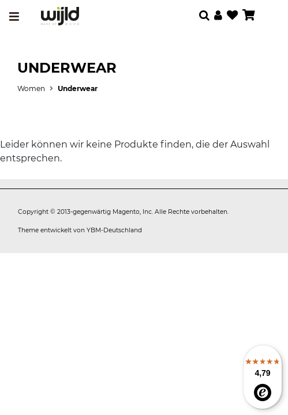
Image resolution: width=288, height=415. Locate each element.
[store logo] (59, 16)
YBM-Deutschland (114, 230)
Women (31, 88)
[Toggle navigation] (14, 16)
